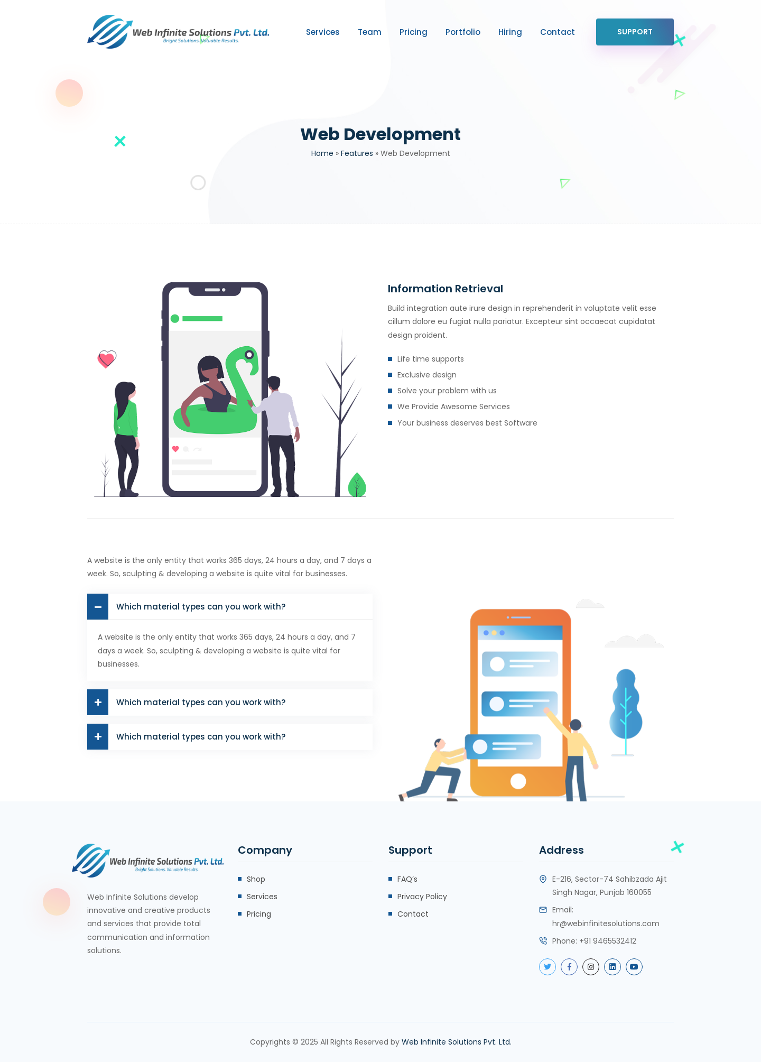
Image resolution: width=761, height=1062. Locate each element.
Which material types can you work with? (186, 607)
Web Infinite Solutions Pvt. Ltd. (457, 1042)
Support (635, 31)
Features (357, 153)
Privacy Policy (422, 896)
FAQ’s (407, 879)
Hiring (510, 32)
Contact (557, 32)
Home (322, 153)
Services (323, 32)
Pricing (414, 32)
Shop (256, 879)
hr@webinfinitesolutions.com (606, 923)
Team (370, 32)
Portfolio (463, 32)
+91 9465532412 (607, 941)
